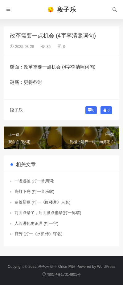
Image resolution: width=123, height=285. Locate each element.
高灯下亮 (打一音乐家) (34, 191)
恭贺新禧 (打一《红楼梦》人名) (42, 202)
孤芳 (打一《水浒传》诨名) (38, 234)
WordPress (106, 266)
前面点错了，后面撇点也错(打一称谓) (47, 212)
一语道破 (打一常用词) (34, 181)
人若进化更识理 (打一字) (36, 223)
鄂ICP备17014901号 (61, 274)
